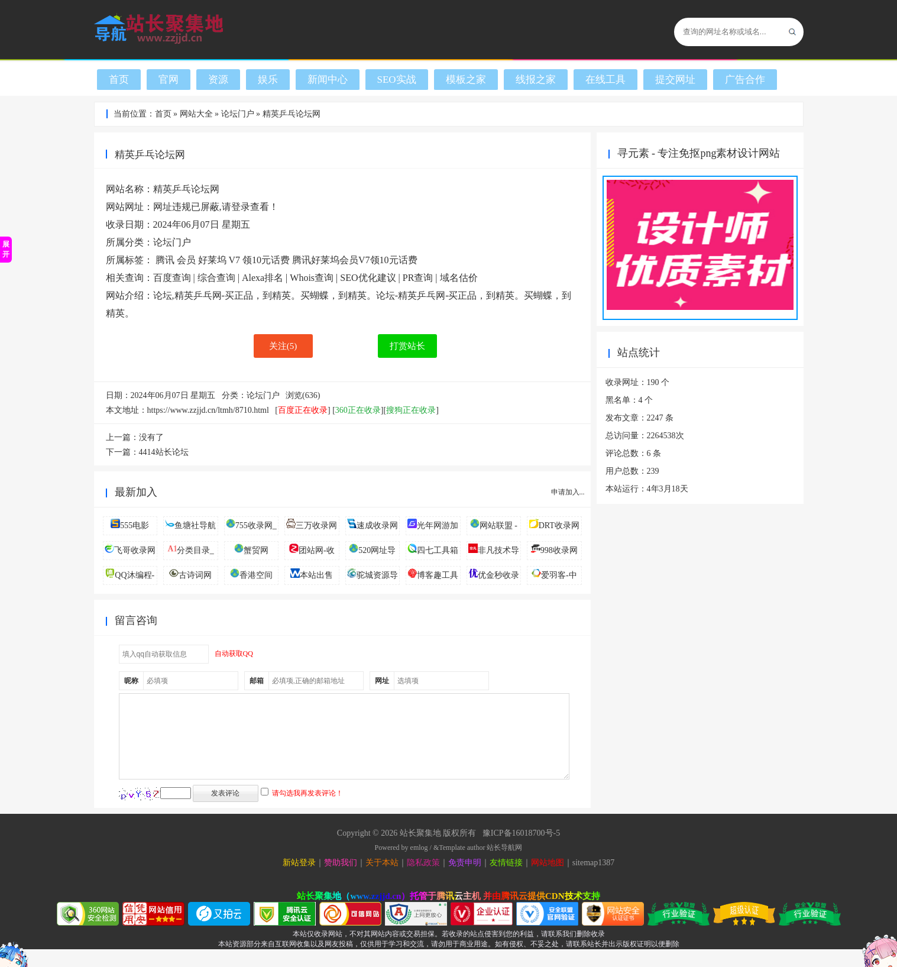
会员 (186, 260)
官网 (168, 79)
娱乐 (268, 79)
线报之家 (536, 79)
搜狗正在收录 (411, 410)
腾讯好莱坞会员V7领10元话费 (354, 260)
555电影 (134, 525)
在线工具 (605, 79)
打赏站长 (407, 346)
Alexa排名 (262, 278)
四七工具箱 (437, 550)
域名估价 (459, 278)
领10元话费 (266, 260)
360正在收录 (358, 410)
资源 (218, 79)
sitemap (585, 880)
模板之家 (466, 79)
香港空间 (256, 575)
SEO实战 (396, 79)
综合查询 (216, 278)
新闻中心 (327, 79)
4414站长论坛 (164, 452)
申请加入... (568, 492)
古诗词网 (195, 575)
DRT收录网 (559, 525)
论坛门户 (237, 113)
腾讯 (165, 260)
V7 (235, 260)
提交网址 (675, 79)
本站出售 (316, 575)
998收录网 (559, 550)
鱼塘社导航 (195, 525)
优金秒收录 (498, 575)
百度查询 (172, 278)
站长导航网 (504, 865)
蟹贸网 (256, 550)
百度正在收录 (303, 410)
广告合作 (745, 79)
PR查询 (418, 278)
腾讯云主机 (458, 914)
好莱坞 (212, 260)
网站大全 (196, 113)
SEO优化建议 (368, 278)
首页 (119, 79)
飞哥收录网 (135, 550)
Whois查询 (311, 278)
